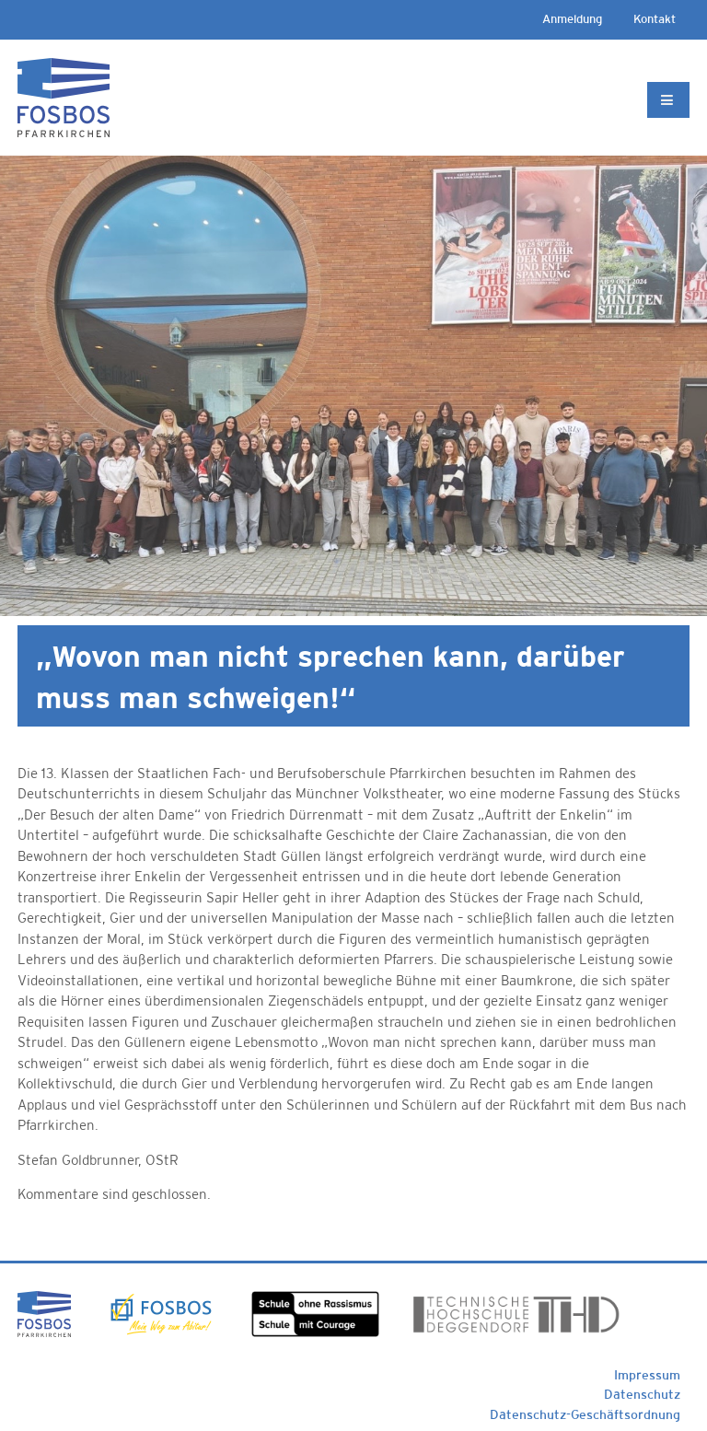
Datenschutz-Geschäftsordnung (585, 1414)
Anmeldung (572, 19)
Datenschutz (642, 1394)
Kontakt (654, 19)
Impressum (647, 1374)
